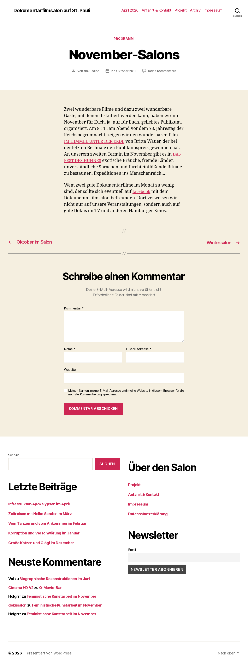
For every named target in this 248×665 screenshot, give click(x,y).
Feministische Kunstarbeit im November (61, 597)
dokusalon (91, 71)
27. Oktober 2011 (123, 71)
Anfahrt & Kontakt (156, 10)
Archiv (195, 10)
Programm (124, 39)
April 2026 (129, 10)
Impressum (213, 10)
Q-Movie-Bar (50, 588)
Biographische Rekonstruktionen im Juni (54, 579)
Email (132, 550)
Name (69, 349)
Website (70, 370)
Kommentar (74, 308)
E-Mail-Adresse (139, 349)
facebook (141, 192)
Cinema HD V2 (21, 588)
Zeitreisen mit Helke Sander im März (40, 514)
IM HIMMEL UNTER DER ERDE (95, 142)
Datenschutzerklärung (148, 514)
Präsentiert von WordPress (49, 653)
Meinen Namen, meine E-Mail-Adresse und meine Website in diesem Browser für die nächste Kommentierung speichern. (126, 393)
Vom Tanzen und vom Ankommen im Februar (47, 524)
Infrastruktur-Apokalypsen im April (39, 504)
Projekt (181, 10)
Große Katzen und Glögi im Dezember (41, 543)
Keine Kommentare (162, 71)
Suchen (13, 455)
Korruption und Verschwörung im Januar (43, 533)
